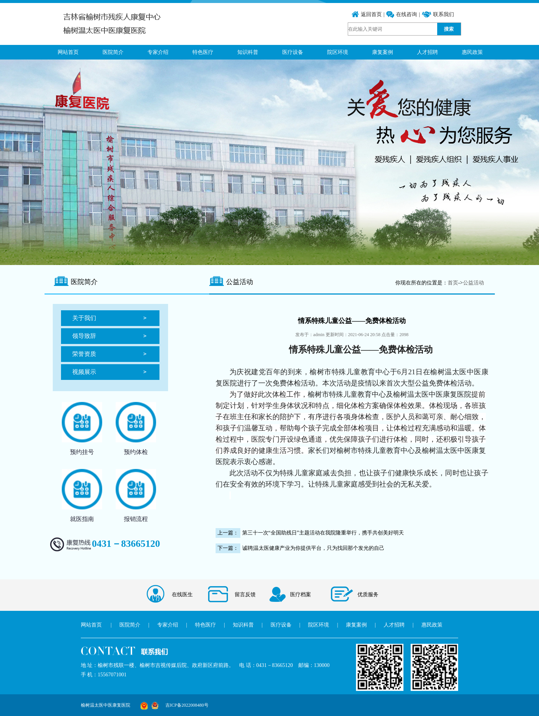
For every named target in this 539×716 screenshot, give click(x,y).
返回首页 (371, 14)
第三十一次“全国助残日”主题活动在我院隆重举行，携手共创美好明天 (323, 533)
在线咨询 (406, 14)
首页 (453, 283)
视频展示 (84, 372)
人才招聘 (427, 52)
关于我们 (84, 318)
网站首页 (68, 52)
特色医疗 (202, 52)
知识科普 (247, 52)
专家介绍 (157, 52)
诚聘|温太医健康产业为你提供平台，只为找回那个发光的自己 (313, 548)
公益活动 (473, 283)
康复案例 (382, 52)
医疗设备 (292, 52)
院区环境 (337, 52)
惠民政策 (472, 52)
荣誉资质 (84, 354)
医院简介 (113, 52)
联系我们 (443, 14)
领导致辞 (84, 336)
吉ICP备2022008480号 (186, 705)
